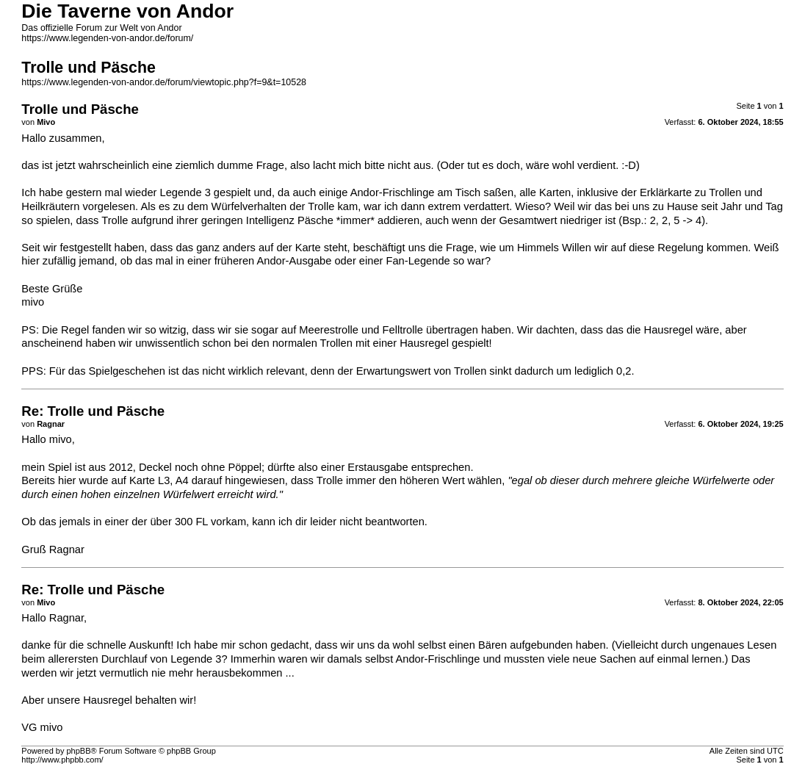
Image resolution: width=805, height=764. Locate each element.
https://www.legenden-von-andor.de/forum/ (107, 38)
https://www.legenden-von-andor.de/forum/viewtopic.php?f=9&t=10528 (163, 82)
